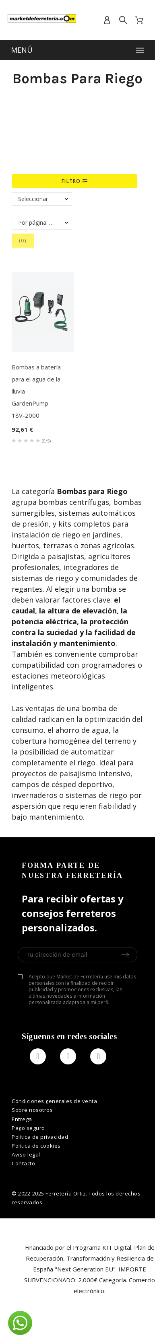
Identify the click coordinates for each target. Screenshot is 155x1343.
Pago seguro (28, 1128)
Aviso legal (26, 1154)
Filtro (74, 181)
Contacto (23, 1163)
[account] (107, 20)
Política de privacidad (40, 1136)
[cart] (139, 20)
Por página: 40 (37, 222)
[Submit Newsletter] (125, 955)
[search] (123, 20)
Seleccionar (33, 199)
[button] (20, 1323)
